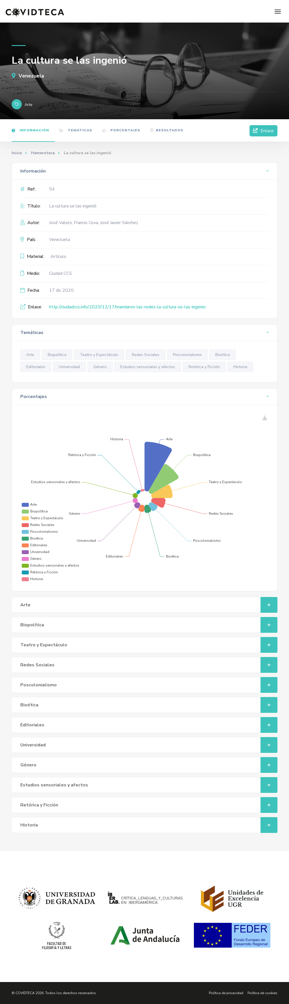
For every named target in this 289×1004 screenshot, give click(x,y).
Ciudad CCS (60, 273)
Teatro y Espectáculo (99, 354)
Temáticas (75, 130)
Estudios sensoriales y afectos (147, 367)
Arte (30, 354)
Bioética (222, 354)
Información (30, 130)
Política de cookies (262, 993)
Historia (240, 367)
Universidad (69, 367)
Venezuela (28, 75)
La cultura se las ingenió (73, 206)
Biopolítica (57, 354)
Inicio (17, 153)
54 (52, 189)
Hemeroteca (43, 153)
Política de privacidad (226, 993)
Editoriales (35, 367)
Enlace (263, 131)
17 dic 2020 (61, 290)
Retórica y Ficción (204, 367)
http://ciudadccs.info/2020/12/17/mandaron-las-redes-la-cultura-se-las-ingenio (127, 307)
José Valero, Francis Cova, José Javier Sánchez (93, 223)
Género (100, 367)
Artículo (58, 256)
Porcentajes (121, 130)
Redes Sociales (145, 354)
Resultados (166, 130)
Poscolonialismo (187, 354)
